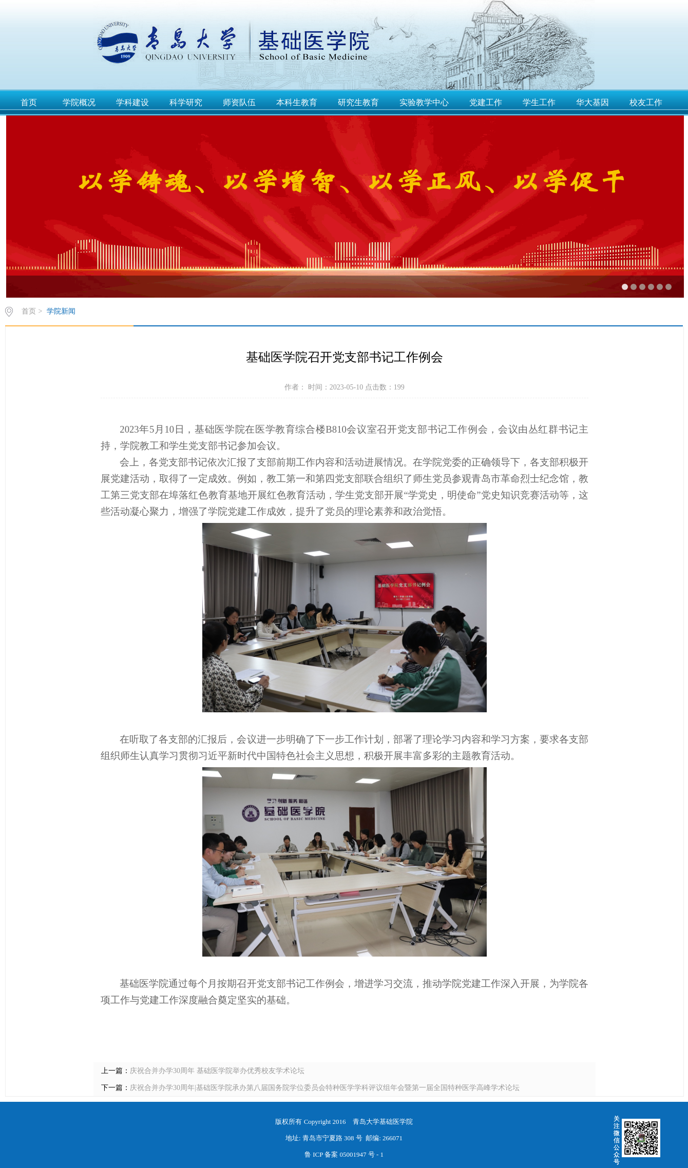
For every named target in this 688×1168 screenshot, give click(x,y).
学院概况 (79, 102)
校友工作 (645, 102)
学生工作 (539, 102)
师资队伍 (239, 102)
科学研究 (185, 102)
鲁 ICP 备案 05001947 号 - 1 (344, 1154)
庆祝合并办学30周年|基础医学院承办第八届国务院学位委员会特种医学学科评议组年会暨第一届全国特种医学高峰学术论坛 (325, 1088)
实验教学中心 (424, 102)
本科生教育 (296, 102)
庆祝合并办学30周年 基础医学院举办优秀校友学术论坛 (217, 1071)
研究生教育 (358, 102)
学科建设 (132, 102)
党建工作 (485, 102)
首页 (29, 102)
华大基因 (592, 102)
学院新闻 (61, 311)
